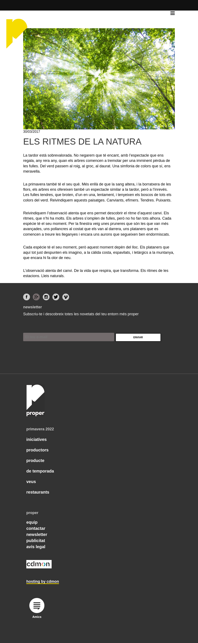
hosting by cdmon (42, 581)
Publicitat (35, 540)
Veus (31, 481)
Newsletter (36, 534)
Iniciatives (36, 439)
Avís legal (35, 546)
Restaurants (37, 492)
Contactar (35, 528)
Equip (31, 522)
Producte (35, 460)
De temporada (40, 471)
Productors (37, 450)
